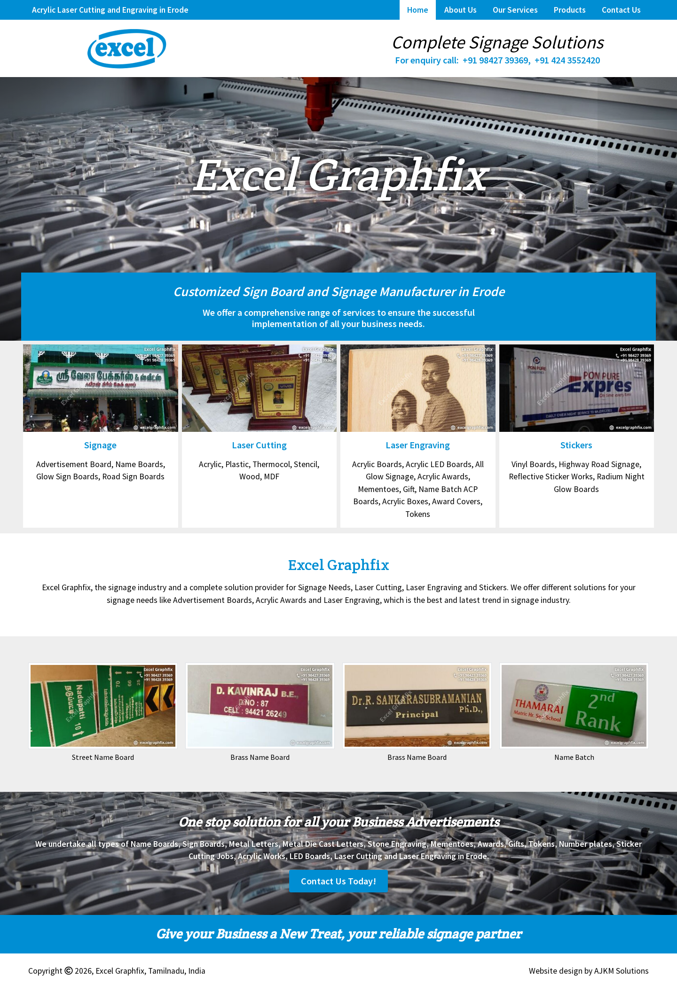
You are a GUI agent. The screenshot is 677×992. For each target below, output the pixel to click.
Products (570, 10)
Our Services (515, 10)
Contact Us (621, 10)
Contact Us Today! (338, 881)
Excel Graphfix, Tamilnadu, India (150, 971)
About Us (460, 10)
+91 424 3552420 (567, 60)
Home (417, 10)
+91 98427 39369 (495, 60)
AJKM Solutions (621, 971)
